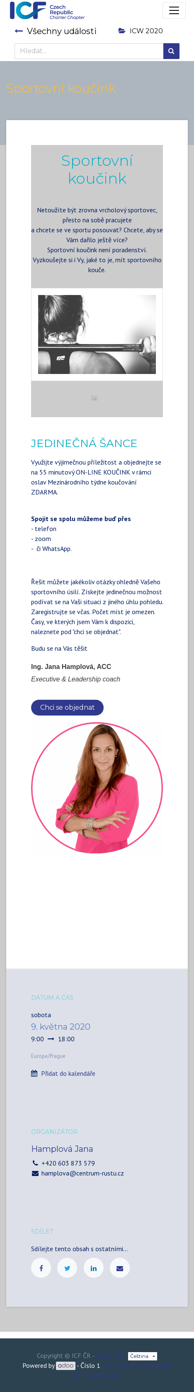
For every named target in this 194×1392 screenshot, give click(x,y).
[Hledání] (171, 51)
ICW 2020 (141, 31)
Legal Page (111, 1355)
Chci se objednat (67, 707)
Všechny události (56, 31)
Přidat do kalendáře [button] (68, 1073)
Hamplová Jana (62, 1149)
